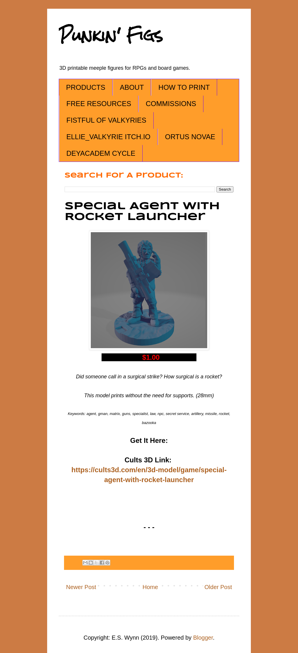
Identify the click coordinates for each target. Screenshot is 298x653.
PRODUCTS (85, 87)
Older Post (218, 587)
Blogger (203, 637)
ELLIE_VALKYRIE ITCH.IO (108, 137)
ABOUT (132, 87)
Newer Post (81, 587)
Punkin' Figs (111, 35)
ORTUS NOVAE (190, 137)
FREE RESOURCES (98, 104)
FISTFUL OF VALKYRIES (106, 120)
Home (150, 587)
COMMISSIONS (171, 104)
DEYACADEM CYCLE (100, 153)
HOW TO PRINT (184, 87)
